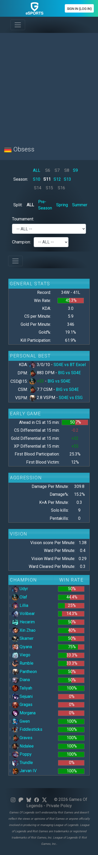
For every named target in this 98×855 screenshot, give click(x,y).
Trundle (22, 762)
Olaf (19, 597)
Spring (62, 204)
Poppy (22, 754)
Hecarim (23, 621)
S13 (67, 179)
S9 (75, 170)
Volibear (23, 613)
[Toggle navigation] (17, 25)
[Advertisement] (49, 86)
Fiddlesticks (27, 729)
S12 (57, 179)
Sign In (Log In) (79, 9)
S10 (36, 179)
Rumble (22, 663)
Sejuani (22, 696)
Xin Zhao (24, 630)
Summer (79, 204)
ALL (36, 170)
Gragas (22, 704)
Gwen (21, 721)
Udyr (20, 588)
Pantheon (24, 671)
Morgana (24, 712)
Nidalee (23, 746)
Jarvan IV (24, 770)
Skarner (22, 638)
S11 (47, 179)
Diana (21, 679)
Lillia (20, 605)
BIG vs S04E (69, 372)
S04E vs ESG (71, 397)
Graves (22, 737)
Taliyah (22, 688)
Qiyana (22, 646)
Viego (21, 654)
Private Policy (59, 805)
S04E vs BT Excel (70, 364)
